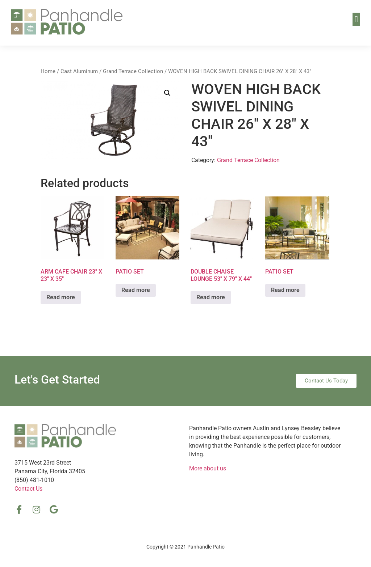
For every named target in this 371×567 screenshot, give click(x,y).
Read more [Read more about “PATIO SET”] (135, 290)
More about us (207, 468)
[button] (356, 19)
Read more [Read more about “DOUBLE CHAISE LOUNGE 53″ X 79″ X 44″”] (210, 297)
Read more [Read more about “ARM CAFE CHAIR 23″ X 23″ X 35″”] (60, 297)
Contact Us (28, 488)
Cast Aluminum (79, 71)
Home (48, 71)
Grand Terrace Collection (133, 71)
